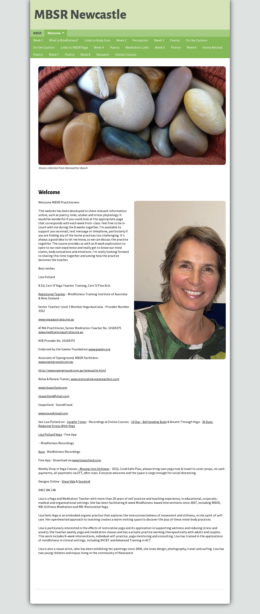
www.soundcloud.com (53, 413)
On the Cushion (196, 40)
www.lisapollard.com (52, 387)
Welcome (54, 33)
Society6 (84, 481)
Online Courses (125, 54)
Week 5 (160, 47)
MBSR (37, 33)
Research (102, 54)
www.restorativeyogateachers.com (95, 379)
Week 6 (191, 47)
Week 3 (159, 40)
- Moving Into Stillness (93, 469)
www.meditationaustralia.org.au (60, 332)
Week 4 (99, 47)
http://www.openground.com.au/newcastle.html (72, 370)
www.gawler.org (99, 349)
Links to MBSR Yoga (74, 47)
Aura (41, 452)
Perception (140, 40)
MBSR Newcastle (80, 14)
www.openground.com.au (55, 362)
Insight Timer (76, 422)
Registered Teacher (51, 294)
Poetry (175, 40)
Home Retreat (213, 47)
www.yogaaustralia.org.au (56, 319)
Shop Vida (68, 481)
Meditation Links (137, 47)
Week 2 (121, 40)
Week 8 (85, 54)
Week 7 (54, 54)
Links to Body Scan (97, 40)
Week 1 (38, 40)
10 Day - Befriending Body (149, 422)
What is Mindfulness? (63, 40)
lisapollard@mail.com (53, 396)
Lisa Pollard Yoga (50, 434)
